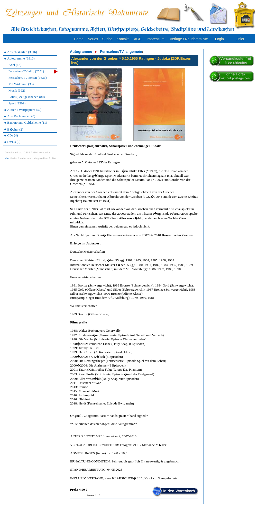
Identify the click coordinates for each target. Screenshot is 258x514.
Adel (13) (14, 65)
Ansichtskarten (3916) (22, 52)
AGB (138, 39)
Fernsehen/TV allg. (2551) (33, 71)
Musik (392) (16, 90)
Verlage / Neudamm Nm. (189, 39)
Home (78, 39)
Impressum (155, 39)
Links (240, 39)
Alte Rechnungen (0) (21, 116)
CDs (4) (12, 135)
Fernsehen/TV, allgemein (121, 52)
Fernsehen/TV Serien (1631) (27, 78)
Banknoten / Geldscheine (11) (27, 122)
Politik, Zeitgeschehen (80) (26, 97)
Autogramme (81, 52)
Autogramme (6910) (21, 58)
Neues (93, 39)
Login (219, 39)
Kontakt (122, 39)
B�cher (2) (15, 129)
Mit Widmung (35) (21, 84)
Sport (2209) (16, 103)
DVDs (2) (14, 142)
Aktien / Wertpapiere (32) (24, 110)
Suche (107, 39)
